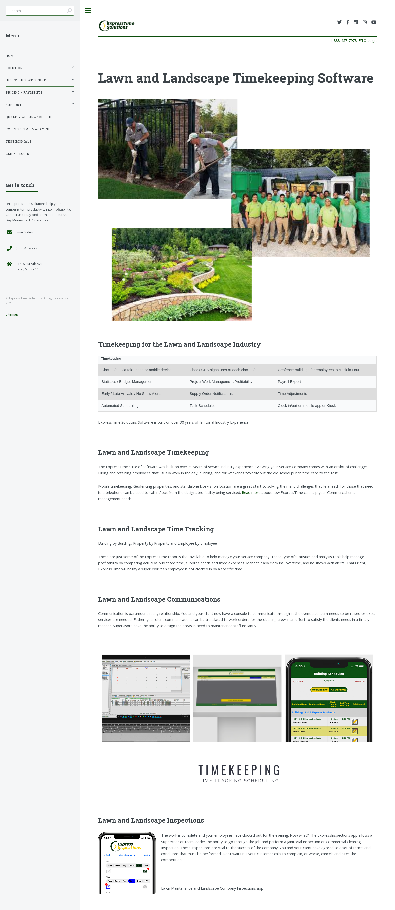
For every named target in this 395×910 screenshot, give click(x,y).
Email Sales (24, 232)
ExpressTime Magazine (28, 129)
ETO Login (368, 40)
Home (11, 56)
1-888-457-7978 (343, 40)
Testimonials (19, 141)
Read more (251, 492)
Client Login (17, 154)
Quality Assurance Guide (30, 117)
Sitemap (12, 314)
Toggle (88, 10)
